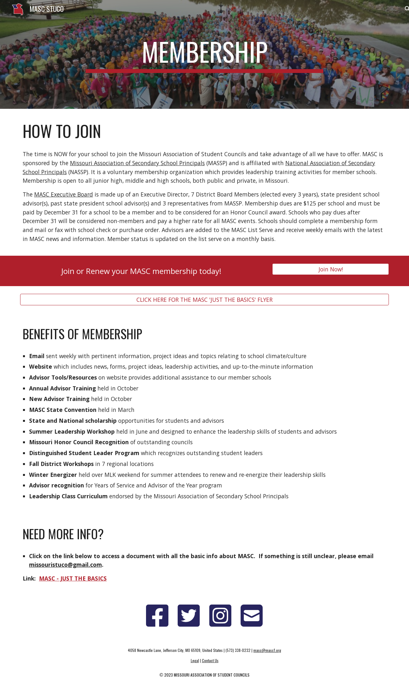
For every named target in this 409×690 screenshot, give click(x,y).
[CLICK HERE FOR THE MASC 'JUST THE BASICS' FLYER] (204, 299)
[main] (204, 54)
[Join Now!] (331, 269)
